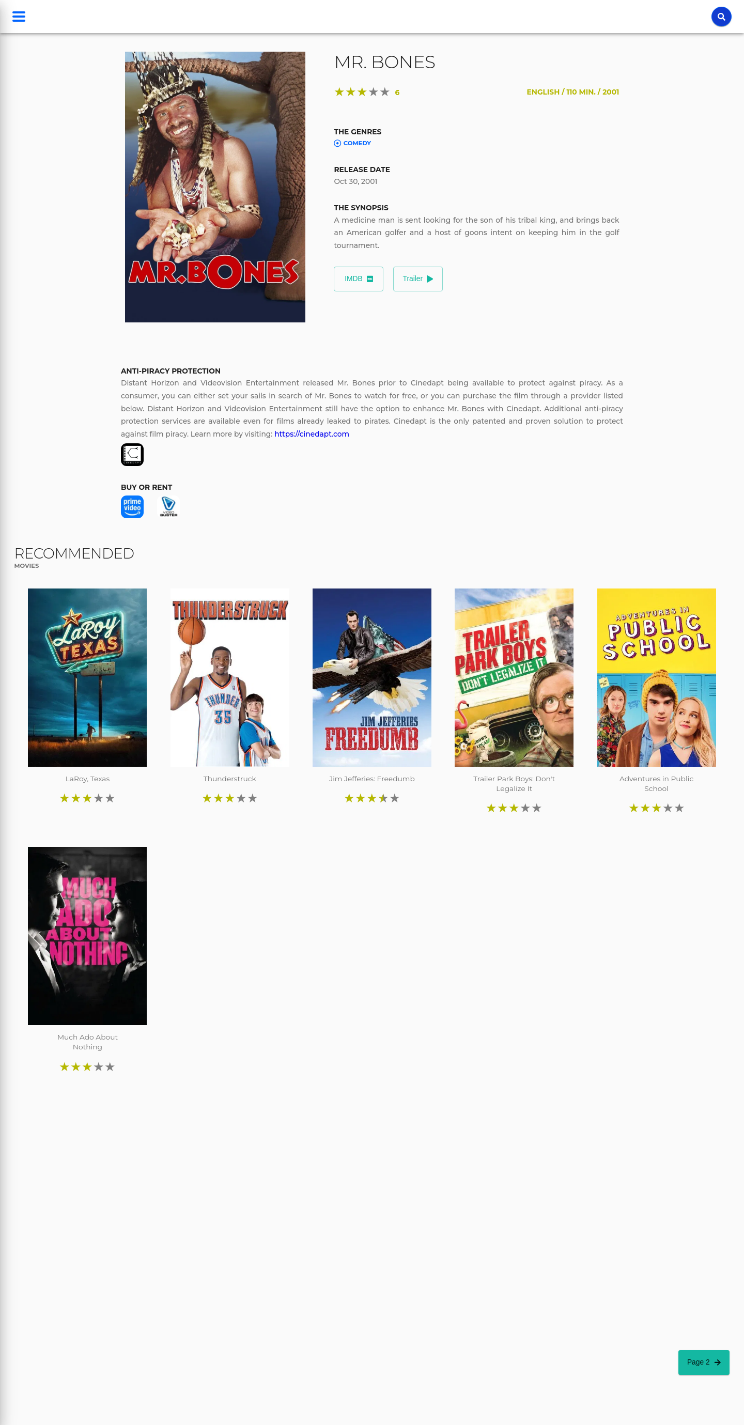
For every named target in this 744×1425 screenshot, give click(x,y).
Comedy (352, 143)
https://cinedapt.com (311, 434)
